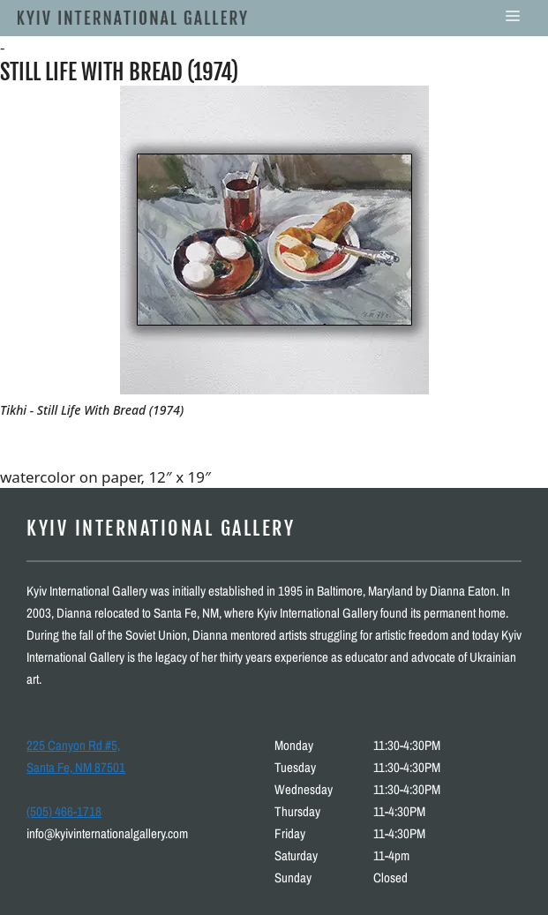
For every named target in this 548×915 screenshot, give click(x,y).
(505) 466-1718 (63, 811)
